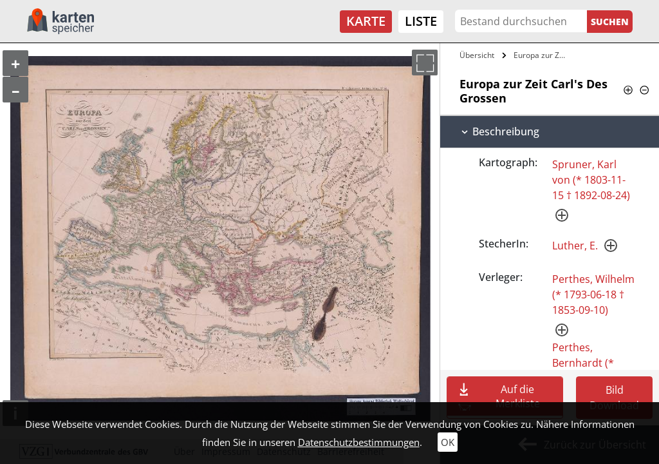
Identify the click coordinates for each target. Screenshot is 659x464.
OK (447, 442)
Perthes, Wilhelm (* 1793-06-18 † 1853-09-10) (593, 294)
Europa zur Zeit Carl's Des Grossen (543, 55)
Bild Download (614, 397)
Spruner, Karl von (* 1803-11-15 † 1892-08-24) (591, 179)
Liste (421, 21)
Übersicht (476, 55)
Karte (365, 21)
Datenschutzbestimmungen (359, 442)
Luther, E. (575, 245)
